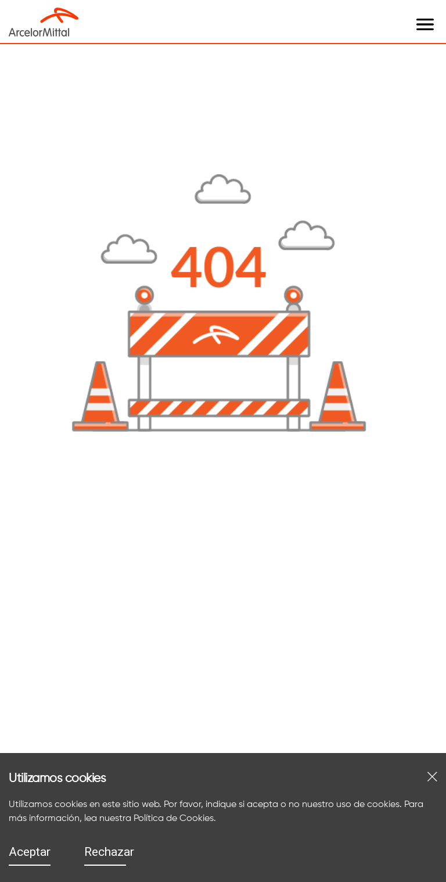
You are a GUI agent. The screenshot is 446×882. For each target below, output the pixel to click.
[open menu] (90, 12)
